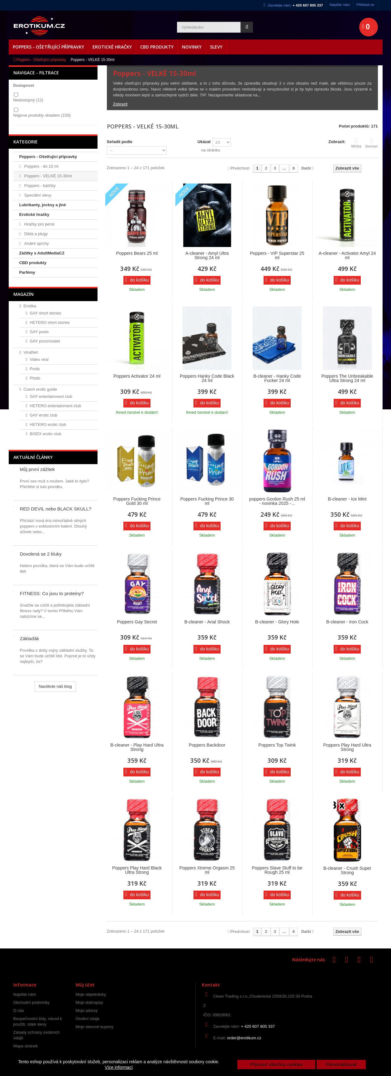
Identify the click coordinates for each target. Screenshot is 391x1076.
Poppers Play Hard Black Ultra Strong (137, 870)
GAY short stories (45, 313)
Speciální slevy (37, 195)
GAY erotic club (43, 415)
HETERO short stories (50, 322)
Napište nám (340, 4)
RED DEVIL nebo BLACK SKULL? (56, 508)
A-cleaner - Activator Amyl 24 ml (347, 255)
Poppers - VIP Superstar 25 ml (277, 255)
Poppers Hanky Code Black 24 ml (207, 378)
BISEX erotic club (45, 433)
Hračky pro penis (39, 224)
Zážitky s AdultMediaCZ (41, 253)
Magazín (23, 294)
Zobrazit (120, 104)
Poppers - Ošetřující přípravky (48, 47)
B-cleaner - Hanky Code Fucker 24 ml (277, 378)
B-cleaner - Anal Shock (207, 621)
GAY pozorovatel (45, 341)
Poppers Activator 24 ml (136, 376)
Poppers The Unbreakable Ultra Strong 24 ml (347, 378)
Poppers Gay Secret (137, 621)
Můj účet (85, 985)
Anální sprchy (36, 243)
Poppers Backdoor (207, 745)
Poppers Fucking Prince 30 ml (207, 501)
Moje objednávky (91, 994)
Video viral (39, 359)
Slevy (216, 47)
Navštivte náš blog (55, 686)
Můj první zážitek (37, 469)
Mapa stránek (25, 1046)
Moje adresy (87, 1010)
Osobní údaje (88, 1018)
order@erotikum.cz (244, 1038)
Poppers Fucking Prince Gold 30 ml (137, 501)
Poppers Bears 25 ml (137, 253)
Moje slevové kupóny (94, 1026)
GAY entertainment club (51, 396)
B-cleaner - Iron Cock (347, 621)
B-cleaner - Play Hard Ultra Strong (137, 747)
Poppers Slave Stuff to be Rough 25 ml (277, 870)
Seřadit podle (119, 141)
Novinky (192, 47)
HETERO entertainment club (55, 405)
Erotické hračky (112, 47)
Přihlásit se (365, 4)
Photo (35, 378)
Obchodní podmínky (31, 1002)
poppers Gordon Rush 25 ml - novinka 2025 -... (277, 501)
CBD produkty (157, 47)
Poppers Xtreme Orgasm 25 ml (207, 870)
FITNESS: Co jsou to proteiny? (52, 593)
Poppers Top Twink (277, 745)
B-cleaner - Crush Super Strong (347, 870)
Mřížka (356, 142)
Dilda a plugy (35, 233)
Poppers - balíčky (39, 185)
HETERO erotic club (48, 424)
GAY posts (39, 331)
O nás (18, 1010)
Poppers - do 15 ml (40, 166)
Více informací (118, 1067)
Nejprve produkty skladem (42, 115)
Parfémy (27, 272)
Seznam (371, 142)
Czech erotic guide (40, 389)
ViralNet (30, 352)
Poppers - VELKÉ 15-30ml (47, 176)
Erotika (29, 306)
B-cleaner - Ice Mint (347, 498)
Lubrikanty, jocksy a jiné (42, 205)
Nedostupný (28, 100)
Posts (35, 368)
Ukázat (204, 141)
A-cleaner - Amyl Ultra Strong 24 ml (207, 255)
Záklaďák (29, 638)
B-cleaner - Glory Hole (277, 621)
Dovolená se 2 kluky (41, 554)
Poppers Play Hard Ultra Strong (347, 747)
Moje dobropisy (89, 1002)
